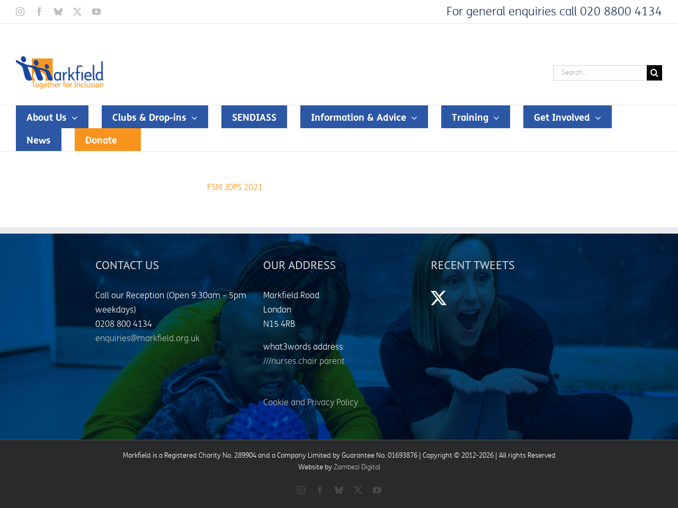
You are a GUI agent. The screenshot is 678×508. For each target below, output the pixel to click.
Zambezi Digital (357, 467)
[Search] (654, 73)
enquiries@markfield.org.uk (147, 338)
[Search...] (600, 73)
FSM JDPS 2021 (235, 187)
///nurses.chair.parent (304, 361)
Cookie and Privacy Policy (310, 402)
